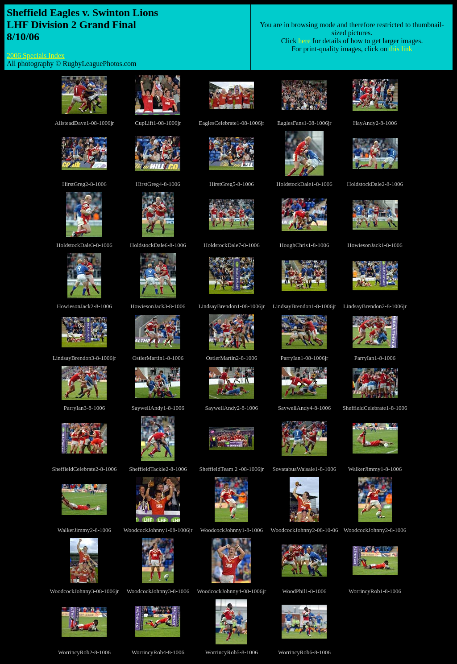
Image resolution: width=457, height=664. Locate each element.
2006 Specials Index (36, 55)
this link (400, 49)
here (304, 41)
